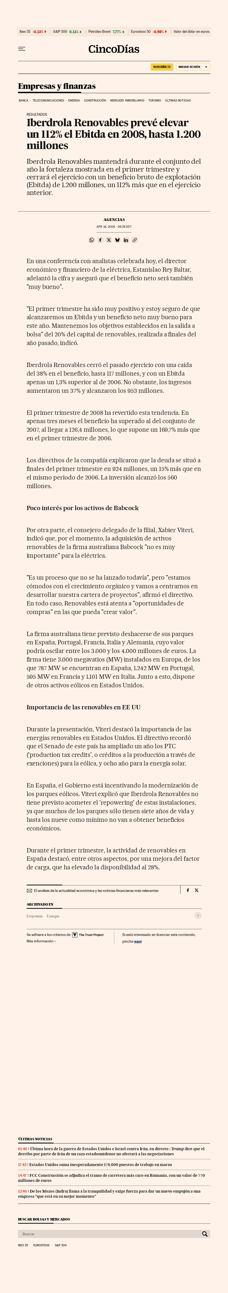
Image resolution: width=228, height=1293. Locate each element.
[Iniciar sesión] (193, 67)
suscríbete (162, 67)
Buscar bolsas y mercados (44, 1219)
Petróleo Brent (99, 32)
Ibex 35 (25, 32)
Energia (74, 100)
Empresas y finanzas (57, 86)
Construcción (95, 100)
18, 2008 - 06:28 (114, 226)
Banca (23, 100)
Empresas (34, 916)
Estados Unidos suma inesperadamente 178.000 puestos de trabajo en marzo (100, 1164)
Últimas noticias (178, 100)
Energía (53, 916)
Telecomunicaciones (48, 100)
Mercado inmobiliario (127, 100)
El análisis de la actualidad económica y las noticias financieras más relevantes (96, 890)
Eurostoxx (41, 1245)
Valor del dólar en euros (191, 32)
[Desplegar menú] (22, 49)
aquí (138, 941)
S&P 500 (60, 32)
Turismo (154, 100)
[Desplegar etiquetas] (198, 915)
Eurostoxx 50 (141, 32)
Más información (41, 941)
